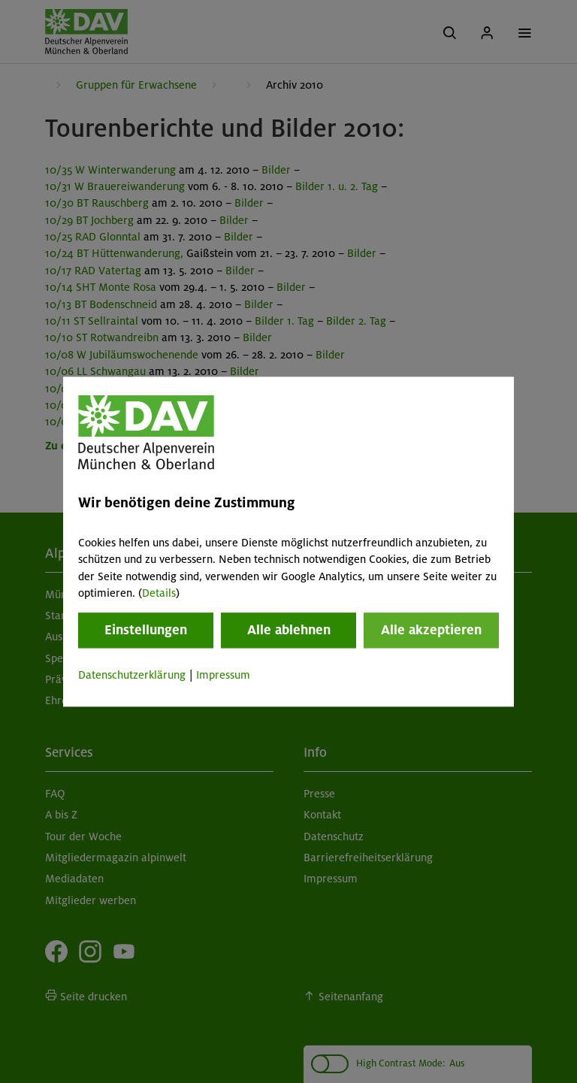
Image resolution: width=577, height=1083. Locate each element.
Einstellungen (145, 630)
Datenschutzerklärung (132, 675)
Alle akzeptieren (431, 630)
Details (159, 593)
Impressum (223, 675)
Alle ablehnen (289, 630)
